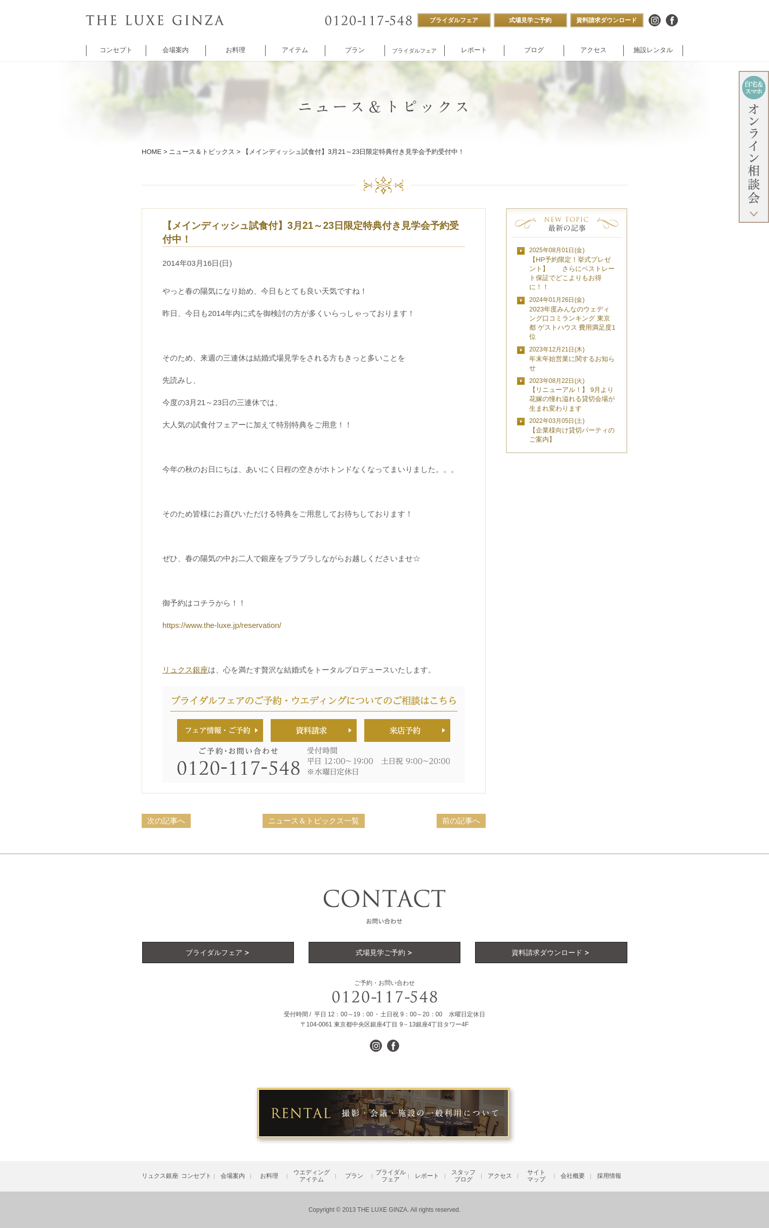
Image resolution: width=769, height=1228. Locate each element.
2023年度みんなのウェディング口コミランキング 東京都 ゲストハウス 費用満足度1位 (572, 318)
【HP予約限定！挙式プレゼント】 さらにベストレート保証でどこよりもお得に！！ (572, 269)
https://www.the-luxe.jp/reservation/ (221, 625)
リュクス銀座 (185, 669)
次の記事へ (166, 820)
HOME (151, 151)
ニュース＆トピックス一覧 (313, 820)
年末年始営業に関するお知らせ (572, 359)
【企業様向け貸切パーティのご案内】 (572, 430)
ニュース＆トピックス (202, 151)
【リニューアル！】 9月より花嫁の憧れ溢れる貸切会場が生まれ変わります (572, 394)
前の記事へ (461, 820)
